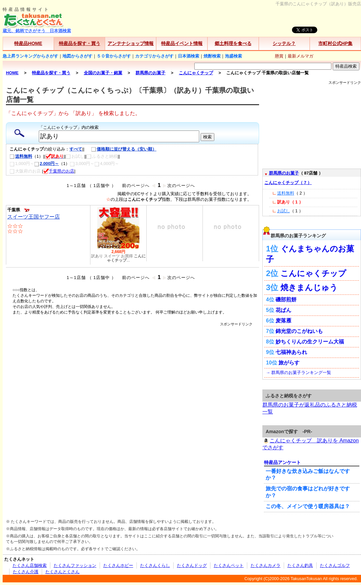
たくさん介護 (25, 571)
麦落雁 (283, 320)
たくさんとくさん (62, 571)
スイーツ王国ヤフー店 (33, 217)
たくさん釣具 (300, 565)
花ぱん (283, 310)
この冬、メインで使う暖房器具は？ (308, 506)
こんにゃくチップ (313, 273)
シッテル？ (284, 43)
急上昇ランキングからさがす (30, 56)
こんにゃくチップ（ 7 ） (288, 182)
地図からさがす (77, 56)
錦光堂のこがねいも (299, 331)
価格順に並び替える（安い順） (120, 149)
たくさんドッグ (192, 565)
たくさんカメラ (265, 565)
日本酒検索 (188, 56)
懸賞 (279, 56)
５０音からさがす (114, 56)
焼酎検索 (212, 56)
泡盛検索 (233, 56)
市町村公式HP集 (335, 43)
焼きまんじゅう (309, 287)
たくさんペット (229, 565)
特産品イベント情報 (182, 43)
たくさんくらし (155, 565)
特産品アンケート (282, 462)
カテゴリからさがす (154, 56)
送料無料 (21, 156)
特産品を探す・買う (79, 43)
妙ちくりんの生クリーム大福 (310, 341)
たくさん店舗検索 (29, 565)
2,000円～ (46, 163)
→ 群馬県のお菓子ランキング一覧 (298, 372)
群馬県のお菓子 (284, 173)
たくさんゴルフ (335, 565)
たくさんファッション (75, 565)
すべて (75, 149)
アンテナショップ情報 (131, 43)
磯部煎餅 (286, 299)
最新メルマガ (300, 56)
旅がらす (289, 362)
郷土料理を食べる (233, 43)
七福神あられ (291, 352)
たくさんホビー (118, 565)
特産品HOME (28, 43)
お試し (283, 210)
